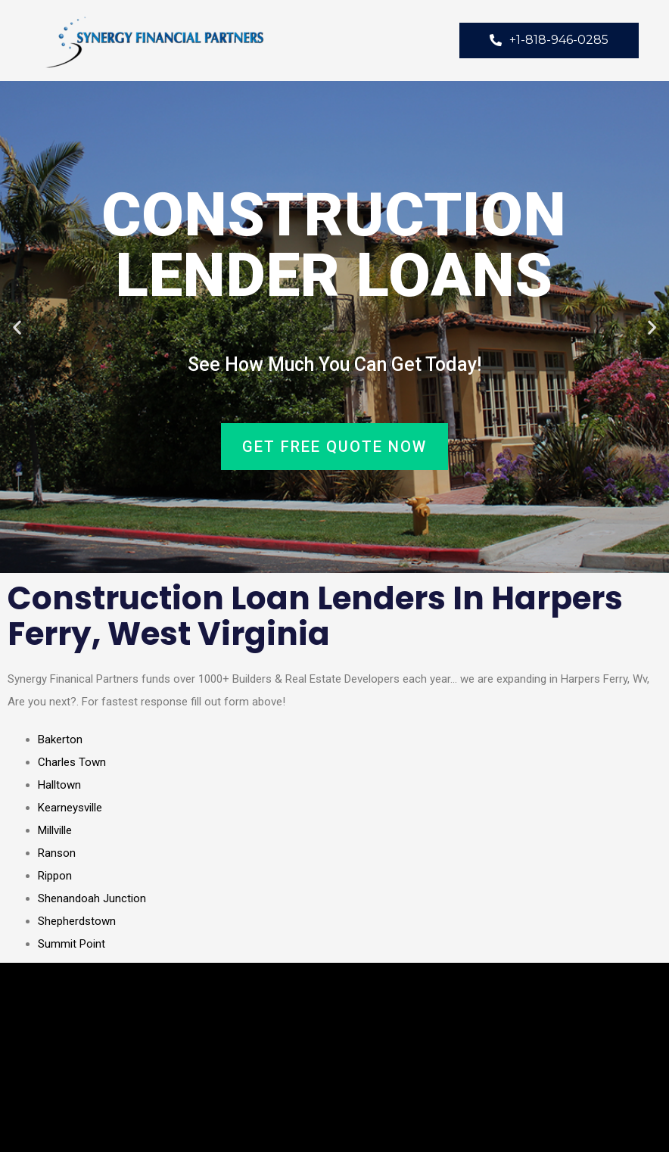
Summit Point (71, 944)
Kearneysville (70, 807)
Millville (55, 830)
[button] (17, 327)
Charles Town (72, 762)
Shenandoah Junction (92, 898)
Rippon (55, 876)
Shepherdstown (77, 921)
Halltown (59, 785)
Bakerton (60, 739)
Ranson (57, 853)
